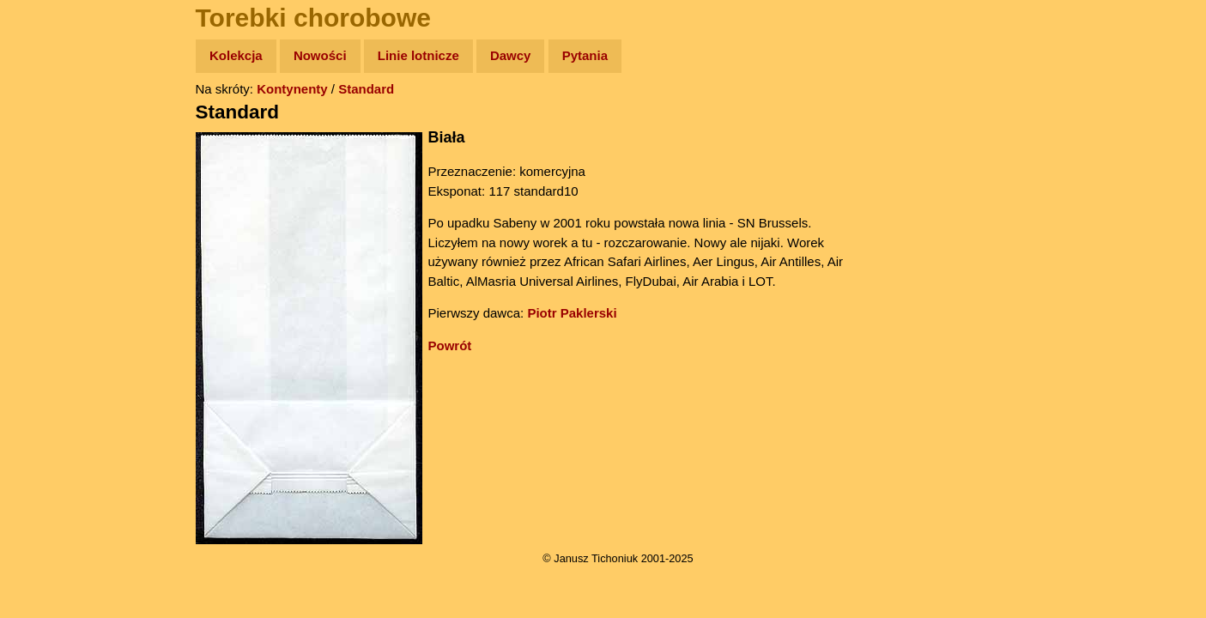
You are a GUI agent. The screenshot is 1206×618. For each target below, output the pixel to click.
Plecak (49, 288)
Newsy (49, 188)
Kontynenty (292, 89)
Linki (44, 320)
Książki (51, 222)
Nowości (320, 55)
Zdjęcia (51, 155)
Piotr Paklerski (571, 313)
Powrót (450, 345)
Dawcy (510, 55)
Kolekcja (236, 55)
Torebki (51, 354)
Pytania (585, 55)
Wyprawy (57, 122)
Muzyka (52, 254)
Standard (366, 89)
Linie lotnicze (418, 55)
